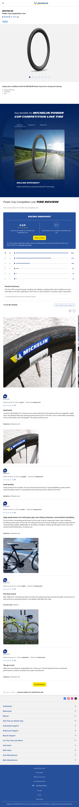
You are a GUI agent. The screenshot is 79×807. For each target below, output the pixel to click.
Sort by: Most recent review (64, 305)
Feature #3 (43, 125)
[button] (10, 16)
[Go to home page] (41, 3)
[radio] (39, 253)
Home (6, 692)
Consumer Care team (25, 245)
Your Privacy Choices (39, 785)
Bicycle (13, 692)
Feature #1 (20, 125)
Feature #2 (31, 125)
